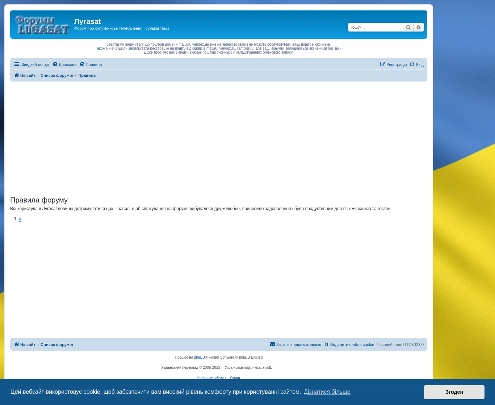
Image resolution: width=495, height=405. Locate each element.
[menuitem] (64, 64)
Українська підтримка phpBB (249, 367)
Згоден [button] (454, 392)
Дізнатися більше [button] (327, 392)
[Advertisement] (218, 136)
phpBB (199, 357)
